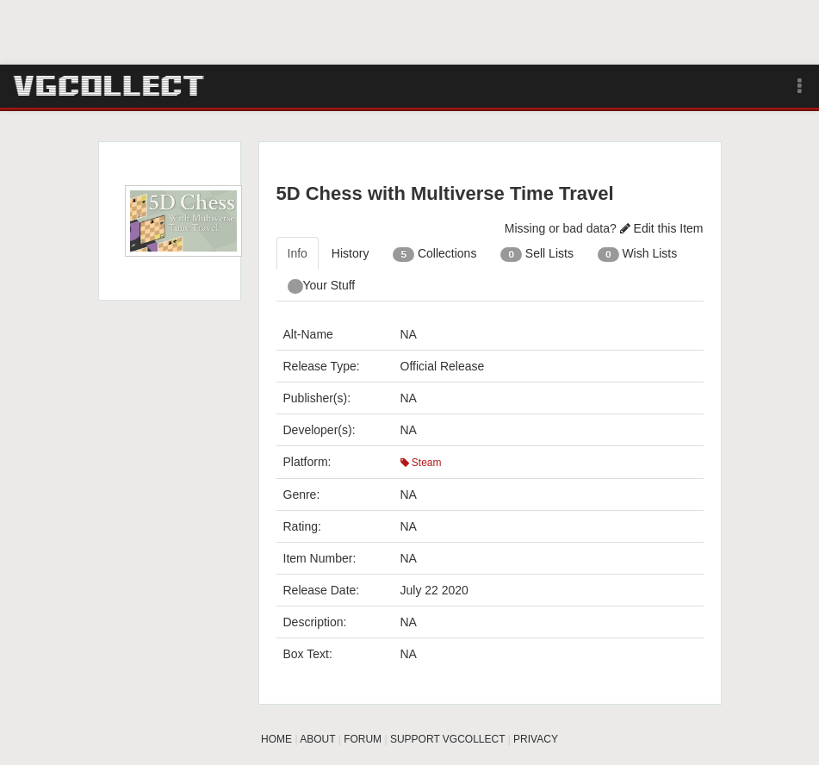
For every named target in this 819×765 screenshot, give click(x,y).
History (350, 253)
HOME (276, 739)
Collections (434, 254)
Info (297, 253)
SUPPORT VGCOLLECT (447, 739)
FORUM (363, 739)
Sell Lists (537, 254)
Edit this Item (662, 228)
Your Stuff (322, 286)
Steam (421, 463)
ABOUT (317, 739)
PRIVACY (535, 739)
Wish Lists (637, 254)
